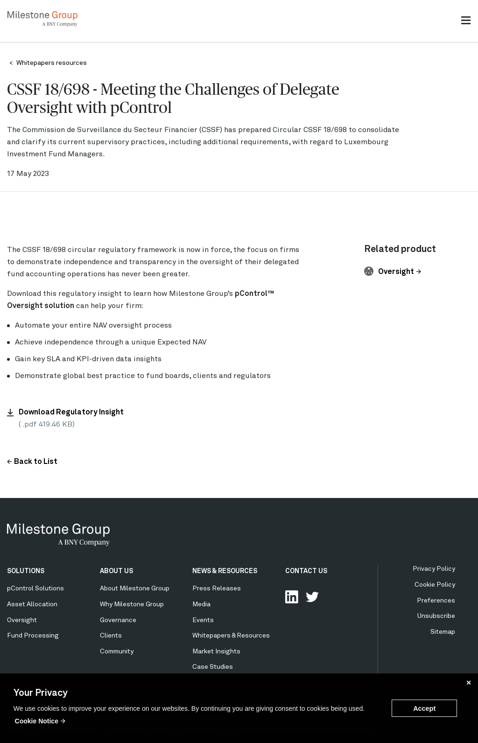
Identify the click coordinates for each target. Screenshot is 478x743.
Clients (111, 635)
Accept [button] (424, 708)
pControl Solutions (35, 588)
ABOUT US (116, 571)
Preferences (436, 600)
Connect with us (291, 596)
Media (201, 604)
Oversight (396, 272)
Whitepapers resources (51, 63)
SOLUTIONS (25, 571)
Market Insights (216, 651)
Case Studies (212, 667)
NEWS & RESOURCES (224, 571)
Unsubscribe (436, 616)
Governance (118, 620)
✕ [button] (468, 683)
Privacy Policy (434, 569)
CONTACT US (306, 571)
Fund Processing (33, 635)
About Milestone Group (134, 588)
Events (203, 620)
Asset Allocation (32, 604)
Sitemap (442, 632)
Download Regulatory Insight (71, 412)
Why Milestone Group (132, 604)
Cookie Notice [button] (36, 721)
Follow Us (312, 596)
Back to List (35, 462)
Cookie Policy (435, 585)
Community (117, 651)
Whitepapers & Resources (231, 635)
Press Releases (216, 588)
